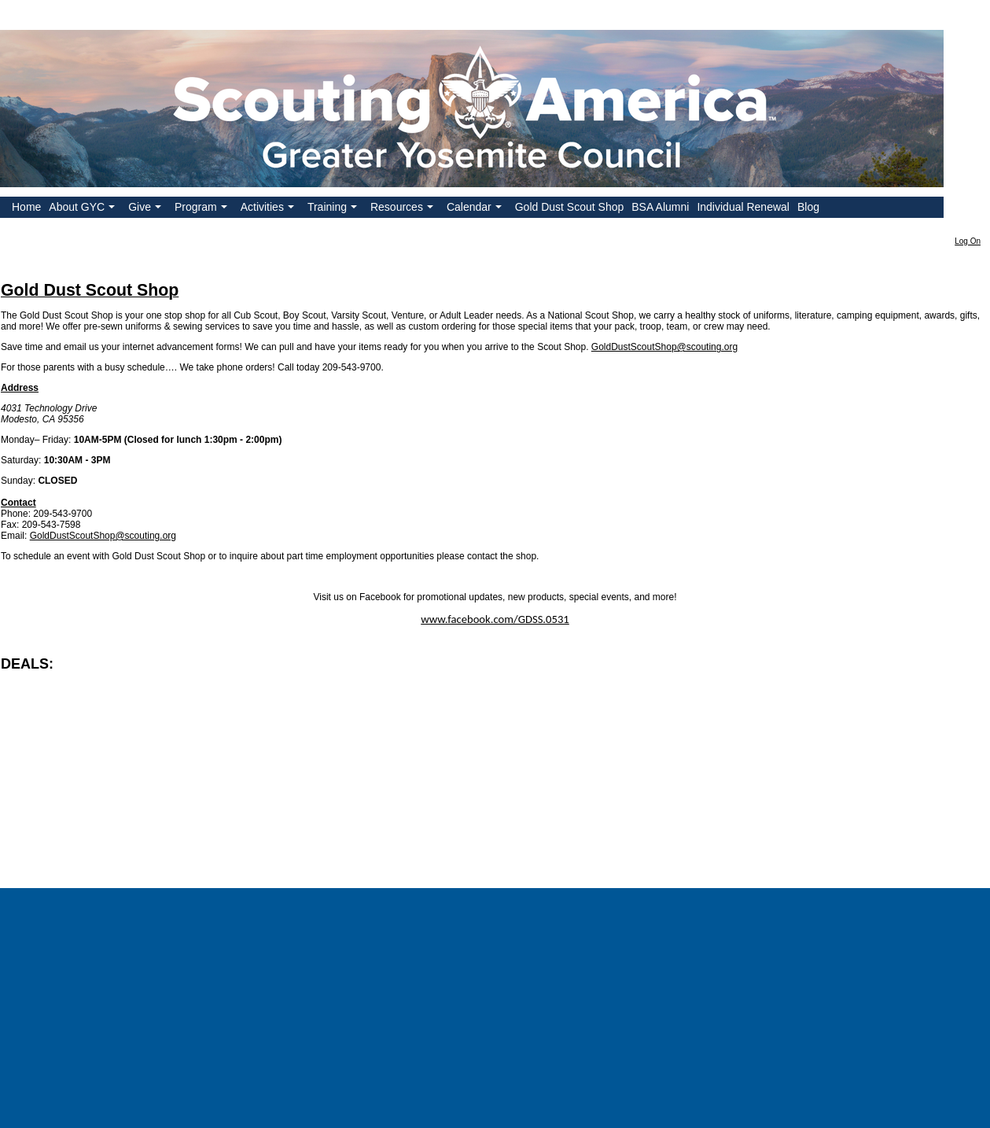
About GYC (83, 209)
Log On (968, 241)
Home (26, 207)
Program (202, 209)
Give (146, 209)
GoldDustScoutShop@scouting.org (664, 346)
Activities (269, 209)
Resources (403, 209)
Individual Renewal (743, 207)
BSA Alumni (660, 207)
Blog (808, 207)
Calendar (476, 209)
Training (333, 209)
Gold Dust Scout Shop (569, 207)
